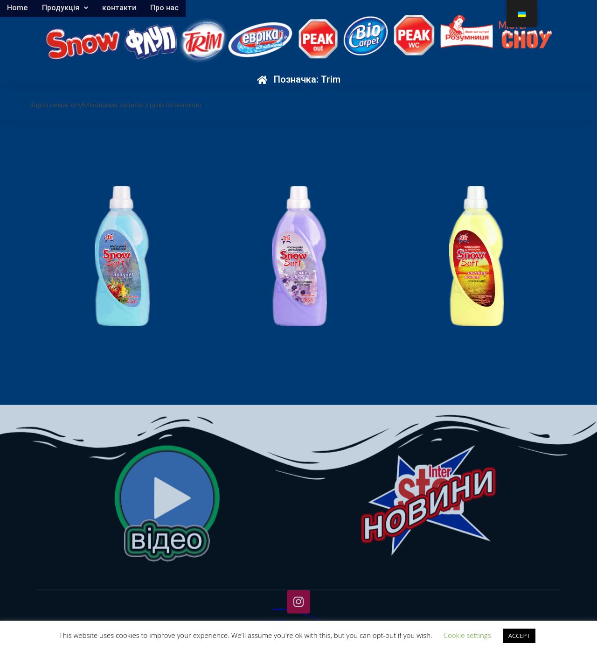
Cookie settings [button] (467, 635)
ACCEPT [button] (519, 635)
